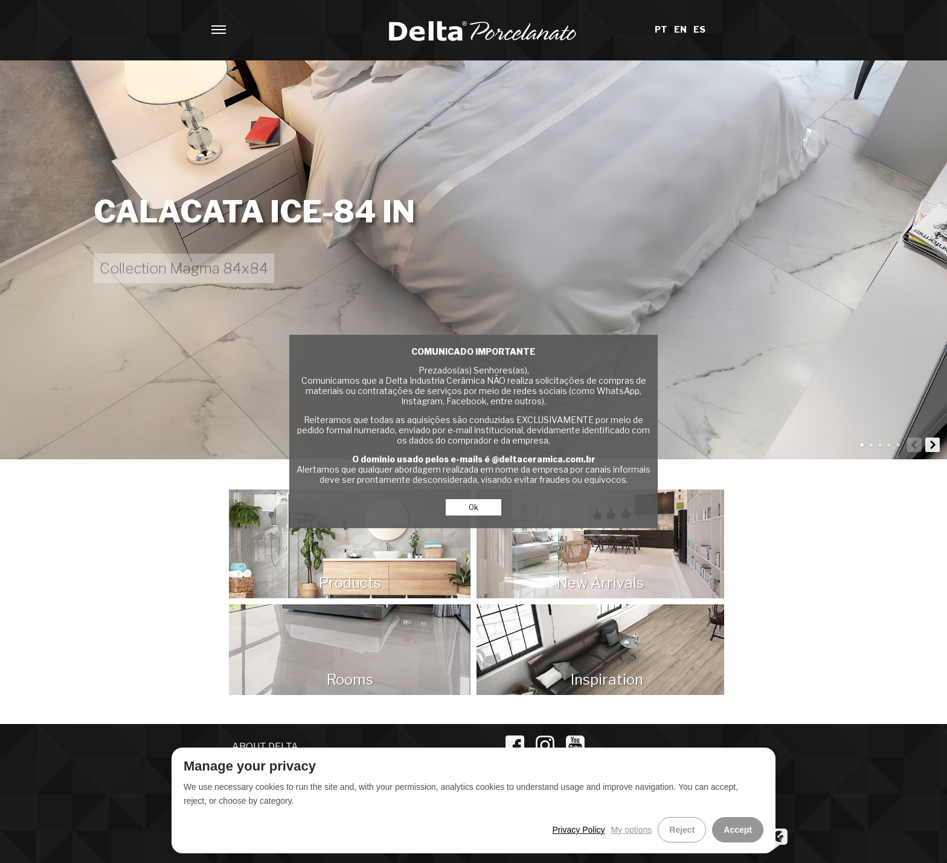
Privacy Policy (578, 830)
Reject (682, 830)
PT (662, 29)
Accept (738, 830)
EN (681, 29)
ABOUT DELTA (265, 746)
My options (631, 830)
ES (699, 29)
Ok (473, 507)
